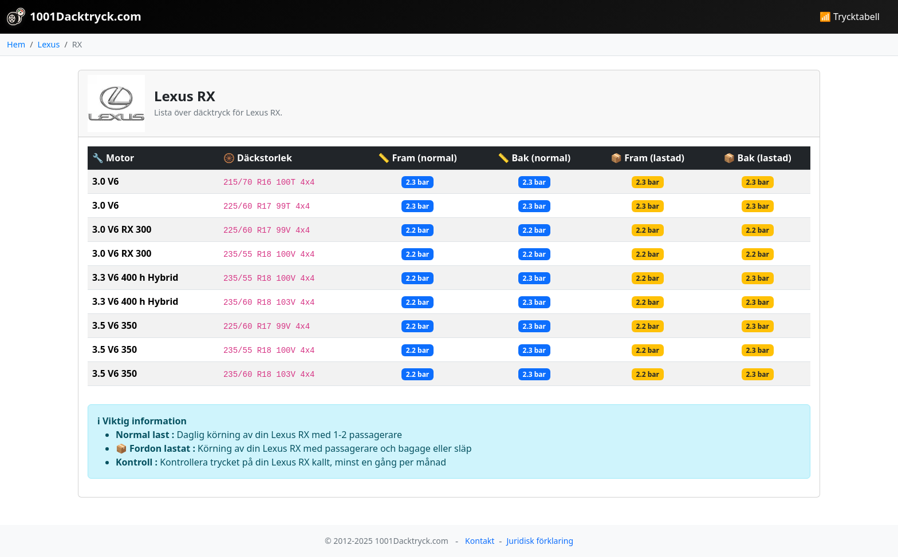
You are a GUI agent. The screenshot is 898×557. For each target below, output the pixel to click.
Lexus (49, 44)
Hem (16, 44)
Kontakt (479, 540)
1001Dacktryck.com (74, 16)
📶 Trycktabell (850, 16)
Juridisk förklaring (539, 540)
